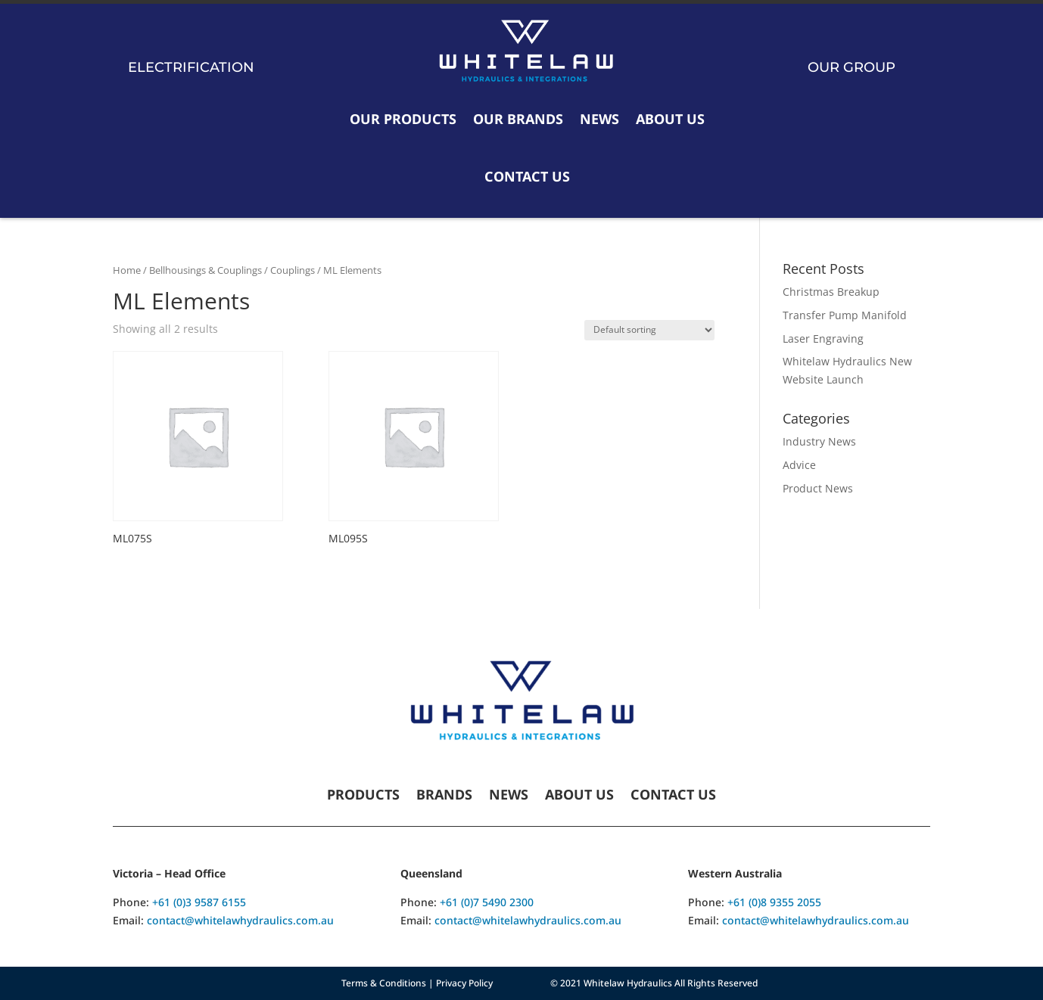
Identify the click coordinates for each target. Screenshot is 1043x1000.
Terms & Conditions (383, 983)
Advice (799, 465)
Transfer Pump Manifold (845, 315)
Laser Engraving (823, 338)
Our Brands (518, 119)
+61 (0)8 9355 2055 (774, 902)
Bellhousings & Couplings (205, 270)
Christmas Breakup (831, 291)
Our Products (403, 119)
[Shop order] (649, 330)
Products (363, 796)
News (599, 119)
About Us (670, 119)
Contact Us (527, 176)
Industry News (819, 441)
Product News (818, 488)
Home (127, 270)
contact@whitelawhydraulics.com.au (240, 920)
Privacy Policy (464, 983)
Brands (444, 796)
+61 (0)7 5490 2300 (487, 902)
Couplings (292, 270)
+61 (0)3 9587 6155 (199, 902)
